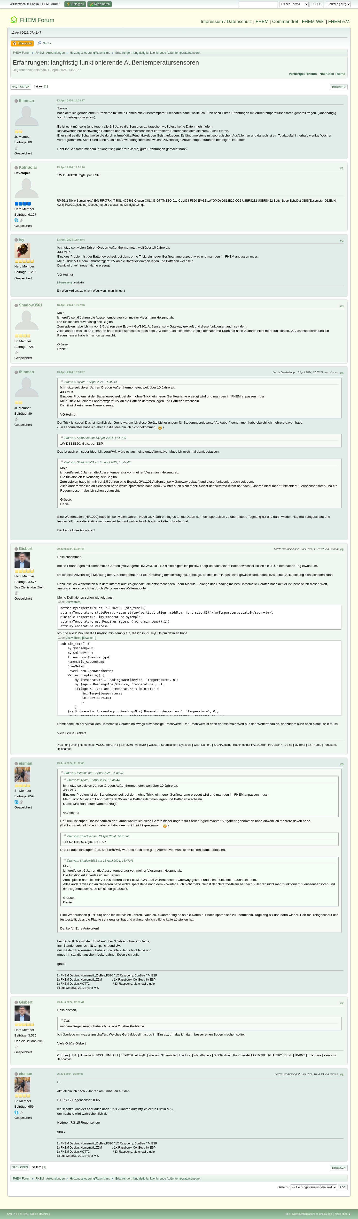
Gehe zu (283, 1187)
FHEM (262, 21)
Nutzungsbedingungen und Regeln (312, 1213)
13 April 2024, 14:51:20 (71, 167)
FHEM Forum (36, 20)
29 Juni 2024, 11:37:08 (70, 763)
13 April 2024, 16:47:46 (71, 305)
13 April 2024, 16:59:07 (71, 372)
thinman (26, 101)
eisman (25, 763)
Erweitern (89, 638)
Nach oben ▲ (343, 1213)
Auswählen (73, 602)
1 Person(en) (64, 282)
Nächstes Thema (332, 74)
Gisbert (25, 549)
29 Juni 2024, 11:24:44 (70, 548)
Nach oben (20, 1167)
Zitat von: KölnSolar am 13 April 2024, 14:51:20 (95, 438)
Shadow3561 (30, 305)
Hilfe (287, 1213)
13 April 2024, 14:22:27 (71, 100)
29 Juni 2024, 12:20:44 (70, 1002)
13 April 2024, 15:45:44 (71, 239)
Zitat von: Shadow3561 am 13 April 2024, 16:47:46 (97, 462)
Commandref (285, 21)
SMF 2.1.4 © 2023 (18, 1213)
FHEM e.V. (339, 21)
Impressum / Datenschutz (226, 21)
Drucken (338, 87)
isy (21, 240)
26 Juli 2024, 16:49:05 (70, 1073)
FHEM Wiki (313, 21)
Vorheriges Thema (303, 74)
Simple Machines (40, 1213)
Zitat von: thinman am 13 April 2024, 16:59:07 (94, 773)
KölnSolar (28, 167)
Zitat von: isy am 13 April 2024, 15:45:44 (90, 382)
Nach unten (21, 86)
